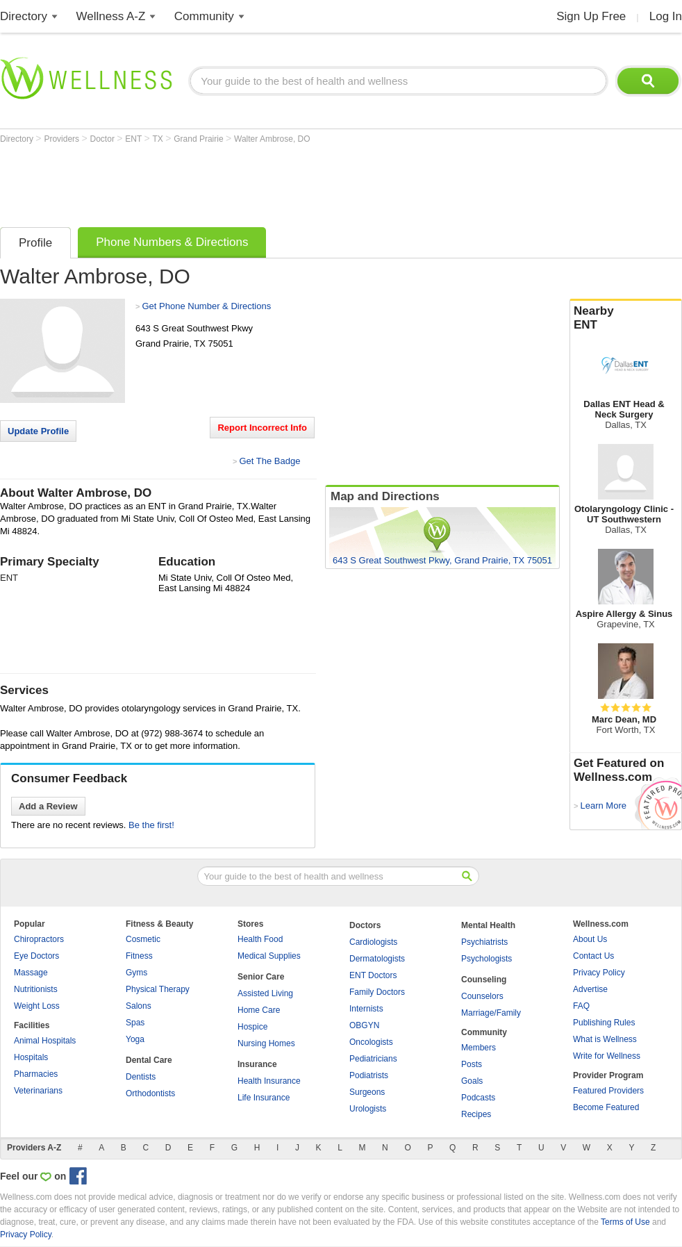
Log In (665, 16)
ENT (134, 139)
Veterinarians (38, 1091)
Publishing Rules (604, 1022)
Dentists (141, 1077)
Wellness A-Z (111, 16)
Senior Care (261, 977)
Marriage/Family (491, 1013)
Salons (138, 1006)
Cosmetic (143, 939)
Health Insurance (269, 1081)
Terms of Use (625, 1222)
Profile (35, 242)
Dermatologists (377, 959)
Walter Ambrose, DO (272, 139)
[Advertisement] (253, 182)
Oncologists (371, 1042)
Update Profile (38, 431)
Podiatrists (368, 1075)
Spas (135, 1022)
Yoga (135, 1039)
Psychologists (486, 959)
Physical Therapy (158, 989)
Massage (31, 972)
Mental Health (488, 925)
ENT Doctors (373, 975)
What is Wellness (605, 1039)
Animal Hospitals (45, 1041)
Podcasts (478, 1098)
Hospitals (31, 1057)
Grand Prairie (200, 139)
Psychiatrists (484, 942)
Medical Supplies (269, 956)
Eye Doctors (36, 956)
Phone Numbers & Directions (172, 242)
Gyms (136, 972)
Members (478, 1047)
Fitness (139, 956)
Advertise (590, 989)
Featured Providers (608, 1091)
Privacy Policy (599, 972)
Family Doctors (377, 992)
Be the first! (151, 825)
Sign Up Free (591, 16)
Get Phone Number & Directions (206, 306)
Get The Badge (269, 461)
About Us (590, 939)
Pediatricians (373, 1059)
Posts (471, 1064)
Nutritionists (36, 989)
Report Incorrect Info (262, 427)
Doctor (103, 139)
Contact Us (593, 956)
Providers (62, 139)
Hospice (252, 1027)
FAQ (581, 1006)
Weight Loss (37, 1006)
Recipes (476, 1114)
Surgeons (367, 1092)
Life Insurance (264, 1098)
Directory (23, 16)
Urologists (367, 1109)
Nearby (626, 318)
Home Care (259, 1010)
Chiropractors (39, 939)
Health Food (260, 939)
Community (204, 16)
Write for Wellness (606, 1056)
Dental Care (149, 1060)
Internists (366, 1009)
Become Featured (606, 1107)
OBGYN (364, 1025)
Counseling (483, 979)
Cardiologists (373, 942)
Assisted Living (265, 993)
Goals (472, 1081)
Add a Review (48, 806)
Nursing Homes (266, 1043)
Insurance (257, 1064)
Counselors (482, 996)
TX (159, 139)
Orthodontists (150, 1093)
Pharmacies (36, 1074)
